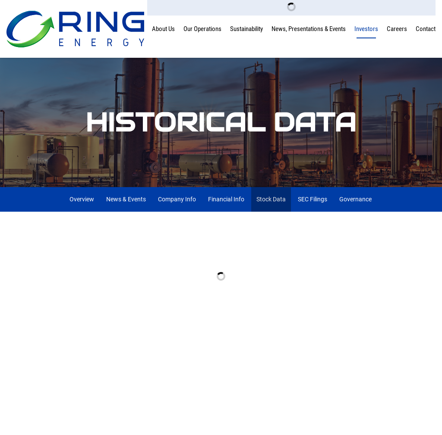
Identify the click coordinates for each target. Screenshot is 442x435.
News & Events (126, 199)
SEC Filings (312, 199)
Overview (81, 199)
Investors (366, 29)
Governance (355, 199)
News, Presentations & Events (309, 29)
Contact (426, 29)
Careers (397, 29)
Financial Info (226, 199)
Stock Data (271, 199)
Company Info (177, 199)
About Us (163, 29)
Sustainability (246, 29)
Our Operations (202, 29)
